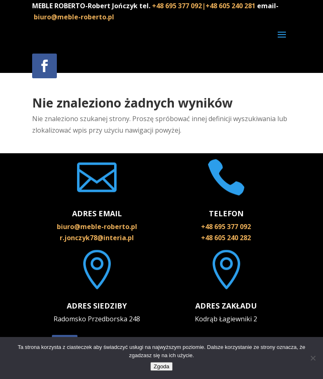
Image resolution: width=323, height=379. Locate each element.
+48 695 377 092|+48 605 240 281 (204, 5)
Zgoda (161, 366)
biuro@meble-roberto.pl (74, 16)
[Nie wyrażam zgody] (313, 358)
